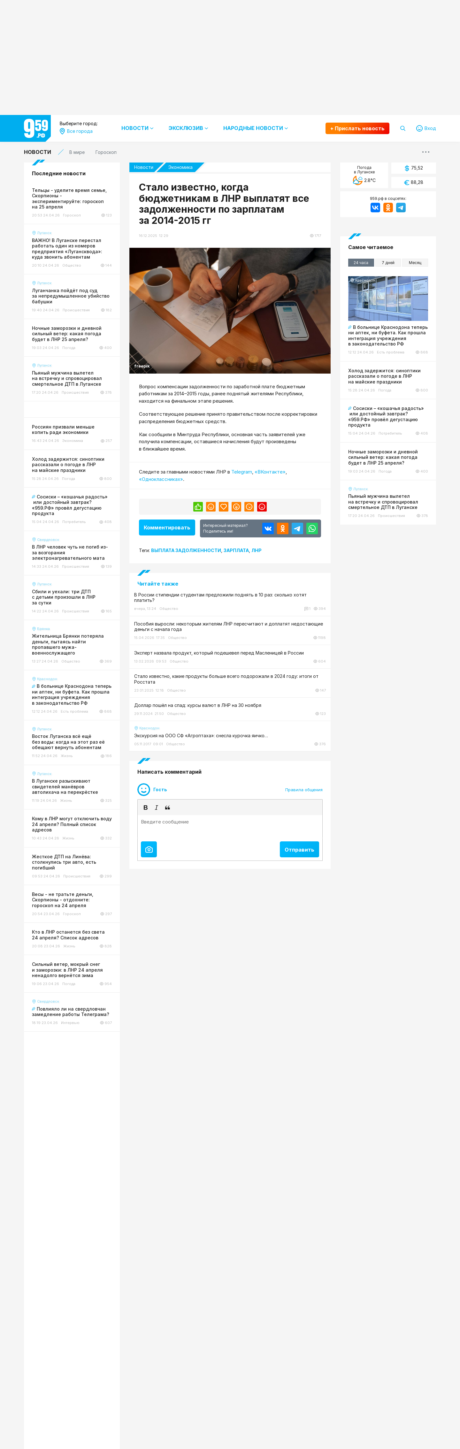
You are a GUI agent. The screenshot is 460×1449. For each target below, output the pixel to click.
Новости (37, 152)
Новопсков (77, 289)
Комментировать (167, 527)
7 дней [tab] (388, 262)
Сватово (74, 343)
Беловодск (77, 191)
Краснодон (77, 213)
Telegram (241, 472)
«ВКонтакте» (270, 472)
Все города (77, 158)
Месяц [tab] (415, 262)
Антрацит (76, 180)
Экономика (187, 167)
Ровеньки (75, 321)
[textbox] (230, 842)
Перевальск (78, 310)
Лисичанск (76, 234)
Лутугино (75, 256)
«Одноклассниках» (161, 479)
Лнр (256, 548)
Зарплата (236, 548)
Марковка (76, 267)
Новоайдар (77, 278)
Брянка (72, 202)
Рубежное (76, 332)
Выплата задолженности (186, 548)
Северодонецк (81, 365)
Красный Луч (79, 223)
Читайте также (157, 582)
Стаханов (75, 386)
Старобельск (79, 375)
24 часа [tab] (361, 262)
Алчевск (74, 169)
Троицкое (76, 397)
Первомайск (78, 299)
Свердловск (78, 354)
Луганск (73, 245)
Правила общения (304, 805)
